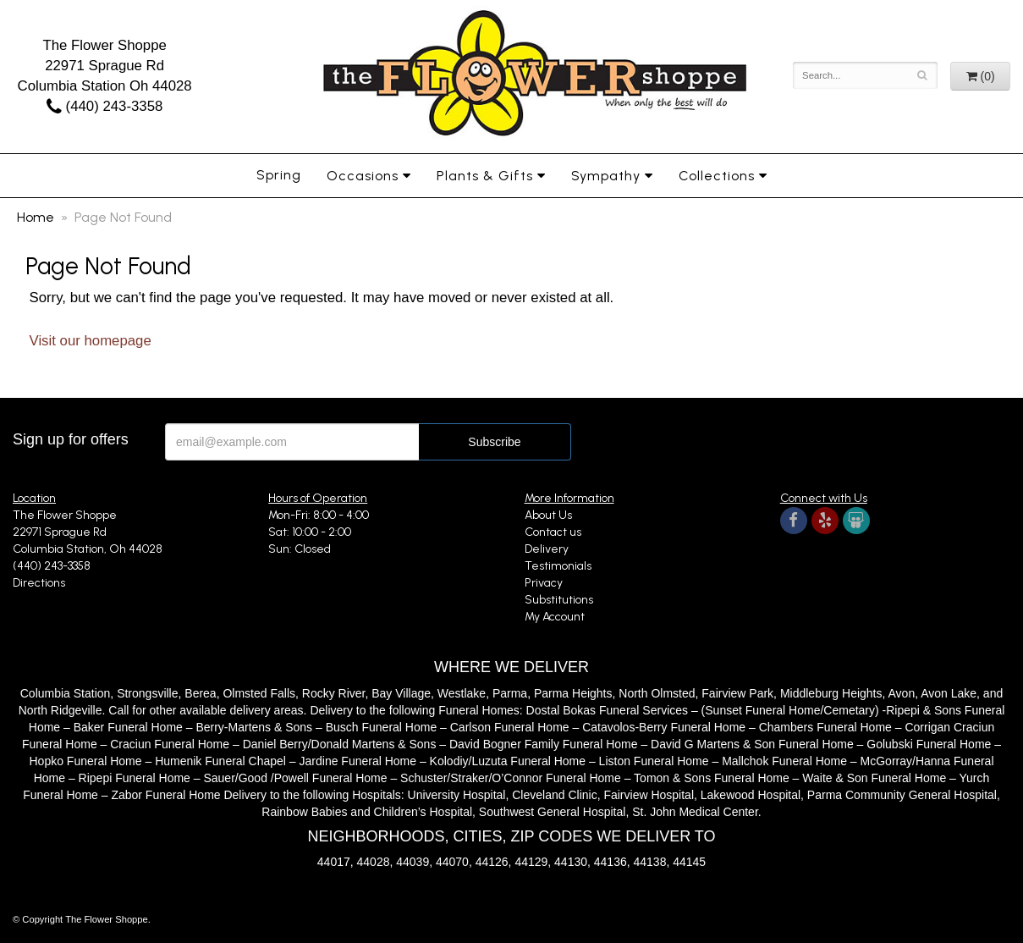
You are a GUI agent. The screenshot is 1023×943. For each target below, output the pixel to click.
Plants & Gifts (485, 176)
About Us (548, 515)
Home (35, 217)
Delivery (547, 549)
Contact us (553, 532)
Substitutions (559, 600)
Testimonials (558, 566)
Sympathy (606, 176)
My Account (555, 616)
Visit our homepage (90, 341)
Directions (39, 583)
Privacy (544, 583)
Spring (278, 175)
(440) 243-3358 (104, 106)
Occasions (363, 176)
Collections (717, 176)
